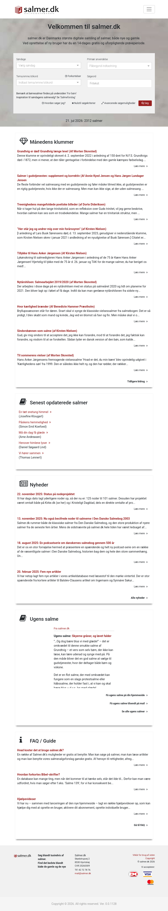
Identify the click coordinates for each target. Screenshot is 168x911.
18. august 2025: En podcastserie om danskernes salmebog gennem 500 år (65, 543)
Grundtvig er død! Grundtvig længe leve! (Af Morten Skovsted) (57, 151)
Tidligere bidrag (137, 381)
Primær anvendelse (97, 59)
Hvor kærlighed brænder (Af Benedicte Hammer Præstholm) (56, 306)
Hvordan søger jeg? (54, 103)
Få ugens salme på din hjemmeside (126, 695)
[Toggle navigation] (149, 9)
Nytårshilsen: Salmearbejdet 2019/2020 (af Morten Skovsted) (57, 282)
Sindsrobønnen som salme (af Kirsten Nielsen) (47, 330)
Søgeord (91, 76)
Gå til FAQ (141, 825)
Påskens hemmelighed (35, 422)
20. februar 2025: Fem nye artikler (39, 571)
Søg (145, 103)
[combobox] (47, 65)
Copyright (150, 858)
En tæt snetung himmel (35, 411)
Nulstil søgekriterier (84, 103)
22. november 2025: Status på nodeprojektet (46, 494)
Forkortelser (73, 76)
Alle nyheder (139, 597)
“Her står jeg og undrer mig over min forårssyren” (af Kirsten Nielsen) (61, 228)
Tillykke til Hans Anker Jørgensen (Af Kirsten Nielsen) (52, 253)
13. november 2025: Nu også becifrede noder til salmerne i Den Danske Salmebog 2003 (73, 518)
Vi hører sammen (31, 453)
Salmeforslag (68, 97)
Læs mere (141, 166)
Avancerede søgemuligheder (118, 103)
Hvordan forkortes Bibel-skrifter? (38, 774)
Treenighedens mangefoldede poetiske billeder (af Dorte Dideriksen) (61, 204)
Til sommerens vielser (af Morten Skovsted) (45, 355)
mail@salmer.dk (83, 873)
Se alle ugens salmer (134, 711)
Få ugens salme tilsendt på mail (128, 703)
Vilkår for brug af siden (144, 855)
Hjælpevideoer (26, 799)
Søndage (21, 59)
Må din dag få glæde (33, 432)
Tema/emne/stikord (48, 76)
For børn (71, 93)
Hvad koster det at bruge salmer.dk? (40, 750)
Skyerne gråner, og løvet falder (91, 635)
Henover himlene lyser (34, 442)
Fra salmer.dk (61, 628)
